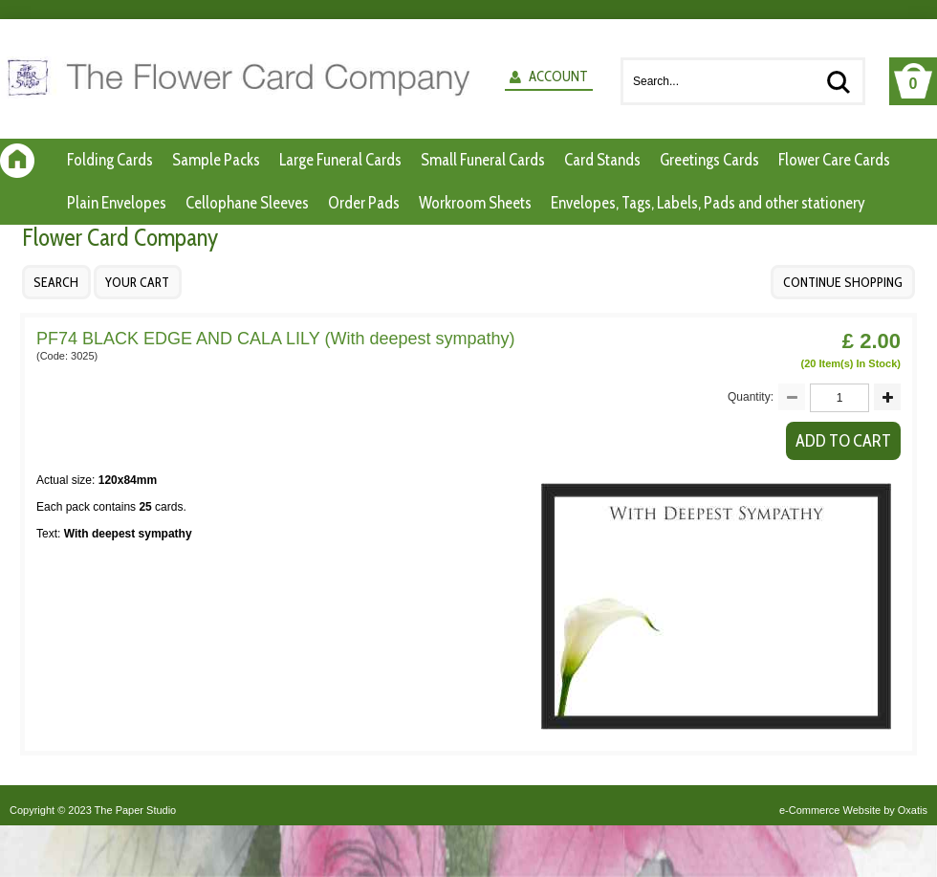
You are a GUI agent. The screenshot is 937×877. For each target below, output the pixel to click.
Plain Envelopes (116, 202)
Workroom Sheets (475, 202)
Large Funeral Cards (340, 159)
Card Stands (602, 159)
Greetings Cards (709, 159)
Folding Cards (110, 159)
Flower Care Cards (834, 159)
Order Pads (364, 202)
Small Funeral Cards (483, 159)
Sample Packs (216, 159)
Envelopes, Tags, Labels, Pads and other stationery (708, 202)
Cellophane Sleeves (247, 202)
